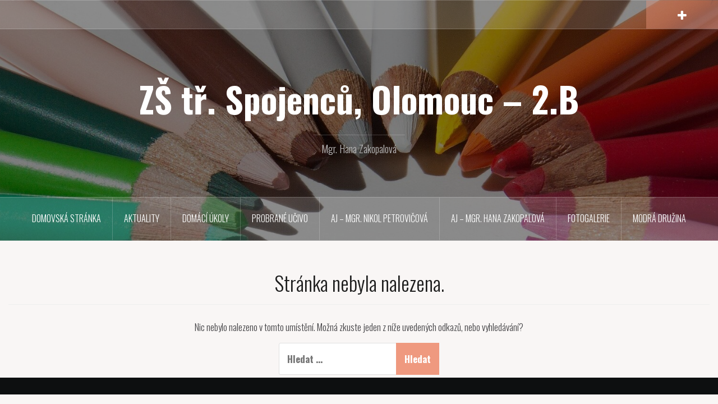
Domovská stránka (66, 218)
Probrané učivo (280, 218)
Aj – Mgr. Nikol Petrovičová (379, 218)
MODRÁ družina (659, 218)
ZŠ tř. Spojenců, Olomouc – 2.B (359, 99)
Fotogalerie (589, 218)
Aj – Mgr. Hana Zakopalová (498, 218)
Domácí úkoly (205, 218)
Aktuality (141, 218)
